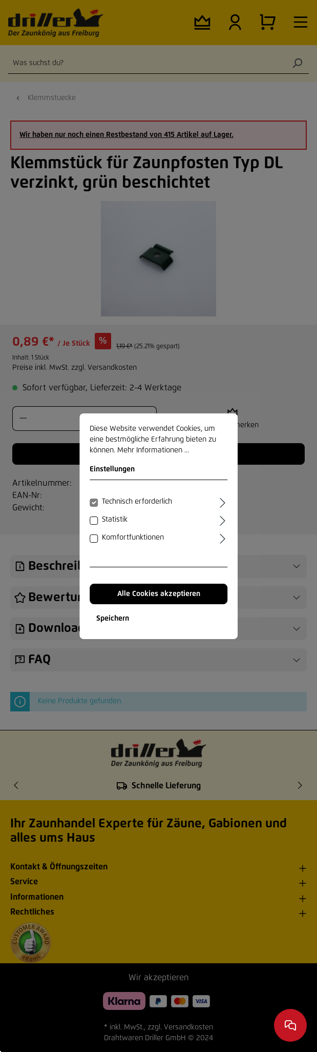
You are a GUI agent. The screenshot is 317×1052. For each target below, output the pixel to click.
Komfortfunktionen (133, 537)
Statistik (115, 519)
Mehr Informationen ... (153, 450)
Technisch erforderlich (137, 501)
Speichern (112, 618)
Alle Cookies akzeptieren (158, 594)
